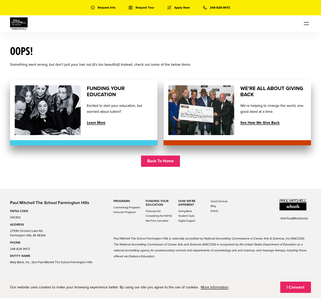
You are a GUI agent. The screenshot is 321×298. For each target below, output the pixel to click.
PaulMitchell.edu (297, 218)
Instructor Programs (124, 212)
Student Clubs (186, 216)
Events (214, 211)
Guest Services (219, 201)
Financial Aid (153, 211)
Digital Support (186, 220)
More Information (214, 287)
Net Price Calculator (157, 220)
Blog (213, 206)
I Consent (295, 287)
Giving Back (185, 211)
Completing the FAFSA (159, 216)
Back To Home (160, 161)
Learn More (96, 122)
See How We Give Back (260, 122)
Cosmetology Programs (126, 207)
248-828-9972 (20, 249)
